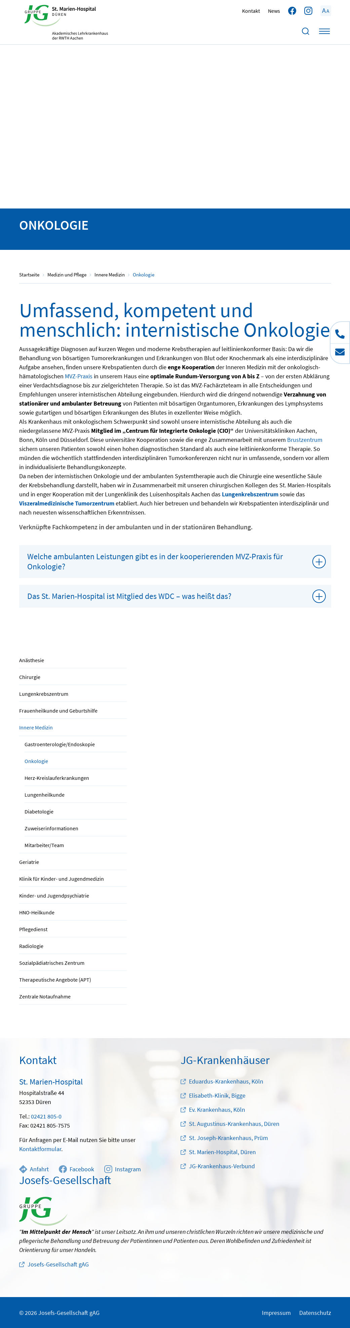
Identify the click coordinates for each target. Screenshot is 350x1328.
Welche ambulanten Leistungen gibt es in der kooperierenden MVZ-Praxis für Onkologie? (155, 561)
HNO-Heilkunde (36, 912)
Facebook (76, 1169)
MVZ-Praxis (78, 376)
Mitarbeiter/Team (44, 845)
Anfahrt (34, 1169)
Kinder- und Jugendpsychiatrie (54, 895)
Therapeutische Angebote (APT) (55, 979)
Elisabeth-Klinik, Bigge (217, 1095)
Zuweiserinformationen (51, 828)
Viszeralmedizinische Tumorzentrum (66, 503)
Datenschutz (315, 1313)
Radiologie (31, 946)
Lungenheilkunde (45, 794)
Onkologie (36, 761)
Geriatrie (29, 862)
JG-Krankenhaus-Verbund (222, 1166)
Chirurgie (29, 677)
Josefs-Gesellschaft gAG (58, 1264)
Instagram (122, 1169)
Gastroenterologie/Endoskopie (60, 744)
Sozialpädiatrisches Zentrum (51, 962)
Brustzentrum (304, 440)
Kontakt (251, 10)
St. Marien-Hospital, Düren (222, 1152)
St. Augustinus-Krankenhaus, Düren (234, 1124)
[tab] (175, 561)
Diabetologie (39, 811)
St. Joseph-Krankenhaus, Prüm (228, 1138)
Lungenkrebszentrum (43, 693)
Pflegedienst (33, 929)
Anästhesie (31, 660)
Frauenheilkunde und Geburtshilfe (58, 710)
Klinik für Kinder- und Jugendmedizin (61, 878)
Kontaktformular (40, 1149)
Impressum (276, 1313)
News (274, 10)
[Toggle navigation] (324, 31)
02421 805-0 (46, 1116)
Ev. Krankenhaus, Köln (217, 1109)
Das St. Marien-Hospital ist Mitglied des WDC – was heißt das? (129, 596)
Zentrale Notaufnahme (45, 996)
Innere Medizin (36, 727)
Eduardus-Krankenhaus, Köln (226, 1081)
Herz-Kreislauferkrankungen (57, 777)
